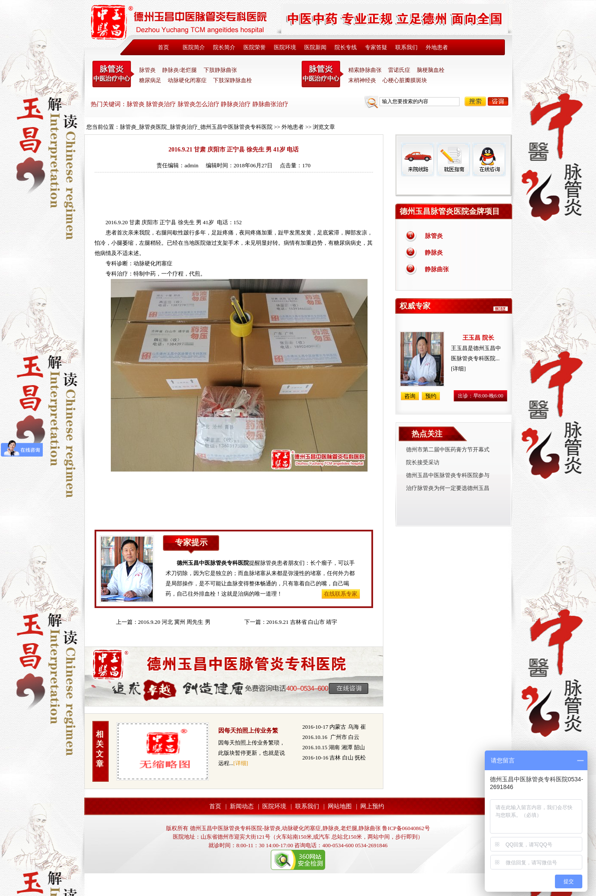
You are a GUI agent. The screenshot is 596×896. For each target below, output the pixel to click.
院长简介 (224, 47)
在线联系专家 (340, 593)
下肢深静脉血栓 (232, 80)
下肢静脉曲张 (220, 70)
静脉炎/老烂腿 (179, 70)
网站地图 (340, 806)
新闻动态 (242, 806)
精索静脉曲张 (365, 70)
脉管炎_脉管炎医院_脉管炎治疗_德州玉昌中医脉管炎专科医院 (196, 127)
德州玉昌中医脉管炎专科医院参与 (447, 475)
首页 (163, 47)
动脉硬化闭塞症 (187, 80)
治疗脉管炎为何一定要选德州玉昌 (447, 488)
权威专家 (415, 306)
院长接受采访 (422, 462)
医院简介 (194, 47)
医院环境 (285, 47)
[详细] (240, 763)
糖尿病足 (150, 80)
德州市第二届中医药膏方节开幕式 (447, 449)
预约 (430, 396)
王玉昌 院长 (478, 338)
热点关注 (427, 434)
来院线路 (417, 159)
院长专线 (346, 47)
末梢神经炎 (362, 80)
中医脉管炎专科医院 (113, 74)
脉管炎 (147, 70)
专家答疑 (376, 47)
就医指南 (453, 159)
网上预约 (372, 806)
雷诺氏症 (399, 70)
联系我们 (406, 47)
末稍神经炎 (323, 74)
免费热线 (454, 186)
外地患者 (437, 47)
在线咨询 (488, 159)
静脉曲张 (437, 269)
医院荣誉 (254, 47)
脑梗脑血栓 (431, 70)
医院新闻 (315, 47)
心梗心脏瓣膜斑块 (405, 80)
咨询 (498, 101)
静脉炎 (434, 252)
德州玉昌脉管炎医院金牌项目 (450, 211)
